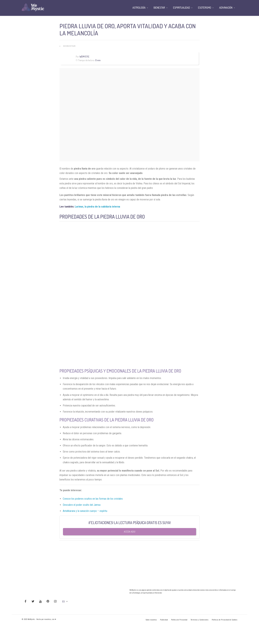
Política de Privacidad (179, 620)
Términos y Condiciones (199, 620)
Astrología (139, 7)
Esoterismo (204, 7)
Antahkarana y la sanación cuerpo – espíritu (85, 510)
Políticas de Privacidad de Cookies (224, 620)
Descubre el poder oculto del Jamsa (81, 504)
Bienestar (69, 46)
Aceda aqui (129, 531)
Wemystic (84, 56)
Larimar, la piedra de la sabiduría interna (97, 206)
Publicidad (164, 620)
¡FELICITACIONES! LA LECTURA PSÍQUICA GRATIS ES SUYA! (130, 522)
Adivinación (225, 7)
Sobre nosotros (151, 620)
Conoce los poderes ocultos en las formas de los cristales (93, 498)
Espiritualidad (181, 7)
